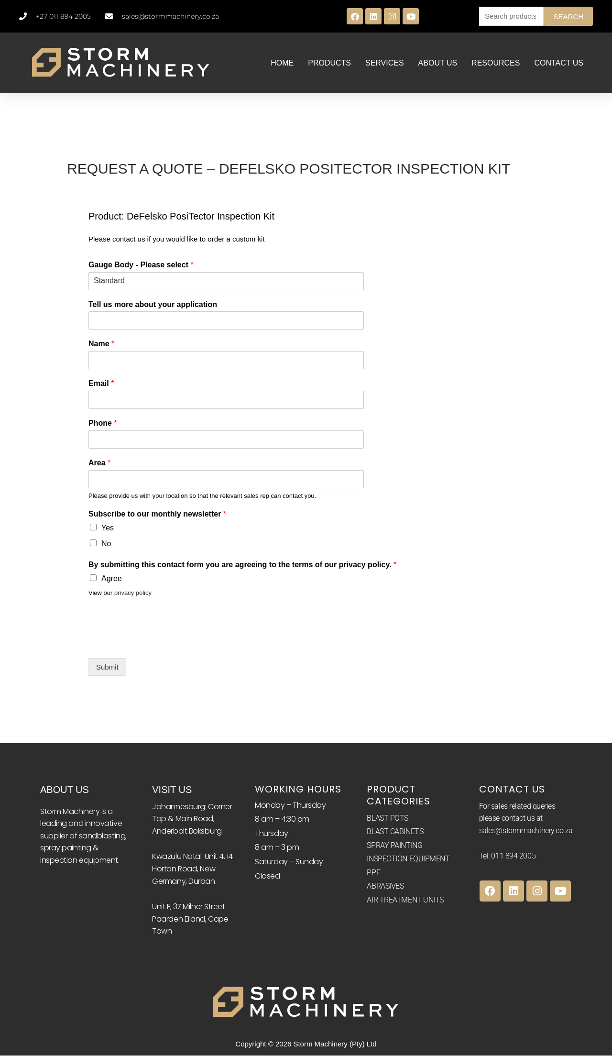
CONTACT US (558, 64)
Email (101, 384)
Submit (107, 668)
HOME (282, 64)
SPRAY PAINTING (394, 845)
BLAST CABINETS (395, 831)
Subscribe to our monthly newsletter (157, 515)
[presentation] (161, 643)
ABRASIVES (385, 886)
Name (101, 345)
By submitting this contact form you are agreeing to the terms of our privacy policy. (242, 565)
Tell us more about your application (152, 305)
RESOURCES (495, 64)
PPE (373, 873)
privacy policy (133, 593)
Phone (102, 423)
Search (568, 16)
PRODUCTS (329, 64)
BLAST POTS (387, 818)
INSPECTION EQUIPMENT (408, 859)
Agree (111, 579)
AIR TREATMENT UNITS (405, 900)
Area (99, 463)
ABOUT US (438, 64)
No (106, 544)
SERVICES (384, 64)
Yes (107, 528)
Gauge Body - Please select (141, 265)
